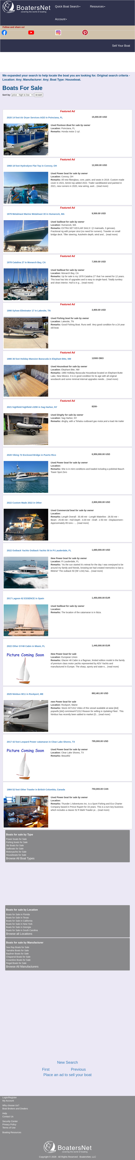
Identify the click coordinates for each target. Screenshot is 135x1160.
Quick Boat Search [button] (67, 6)
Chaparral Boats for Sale (18, 957)
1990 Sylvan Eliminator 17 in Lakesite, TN (29, 310)
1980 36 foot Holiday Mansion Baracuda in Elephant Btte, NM (39, 359)
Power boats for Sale (16, 839)
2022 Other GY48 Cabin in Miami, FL (26, 646)
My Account (8, 1100)
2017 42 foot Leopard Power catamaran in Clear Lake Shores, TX (41, 742)
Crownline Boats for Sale (18, 960)
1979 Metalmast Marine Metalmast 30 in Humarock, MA (36, 214)
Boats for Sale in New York (19, 924)
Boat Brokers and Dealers (15, 1108)
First (46, 1069)
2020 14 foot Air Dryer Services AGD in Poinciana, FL (35, 117)
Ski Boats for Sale (15, 845)
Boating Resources (11, 1132)
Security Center (10, 1121)
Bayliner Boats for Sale (17, 953)
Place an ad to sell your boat (67, 1075)
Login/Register (9, 1097)
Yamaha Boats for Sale (17, 950)
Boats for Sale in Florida (18, 914)
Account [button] (61, 19)
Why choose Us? (10, 1105)
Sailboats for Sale (15, 848)
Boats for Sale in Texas (17, 917)
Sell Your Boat (121, 45)
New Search (67, 1062)
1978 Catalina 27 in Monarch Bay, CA (26, 262)
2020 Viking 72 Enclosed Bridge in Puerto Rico (31, 455)
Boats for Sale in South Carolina (22, 930)
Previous (78, 1069)
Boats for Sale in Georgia (18, 927)
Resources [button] (97, 6)
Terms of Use (8, 1127)
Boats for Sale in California (19, 920)
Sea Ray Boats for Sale (17, 947)
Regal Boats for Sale (16, 963)
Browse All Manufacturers (22, 966)
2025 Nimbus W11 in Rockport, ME (25, 694)
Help (4, 1113)
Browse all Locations (19, 933)
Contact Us (7, 1116)
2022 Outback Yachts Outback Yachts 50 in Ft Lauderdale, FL (39, 550)
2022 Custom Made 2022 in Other (24, 502)
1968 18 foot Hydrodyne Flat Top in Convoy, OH (32, 166)
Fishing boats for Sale (17, 842)
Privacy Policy (9, 1124)
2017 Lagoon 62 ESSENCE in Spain (25, 598)
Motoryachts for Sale (16, 851)
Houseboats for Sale (16, 855)
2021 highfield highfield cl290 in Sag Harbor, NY (32, 407)
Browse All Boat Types (20, 858)
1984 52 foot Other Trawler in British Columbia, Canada (36, 789)
